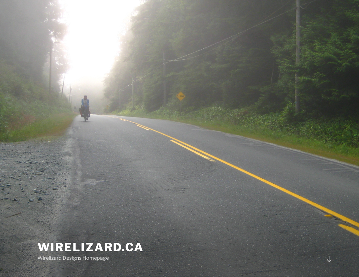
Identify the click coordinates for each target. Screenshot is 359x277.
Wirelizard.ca (90, 247)
